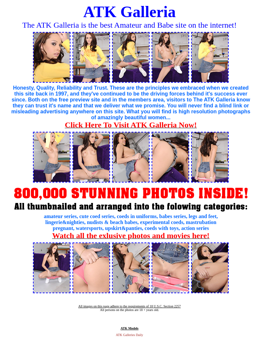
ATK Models (130, 328)
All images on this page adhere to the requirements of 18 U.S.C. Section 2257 (129, 306)
